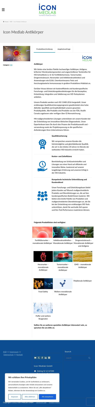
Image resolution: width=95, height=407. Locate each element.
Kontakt (19, 355)
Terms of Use (41, 402)
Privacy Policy (54, 402)
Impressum (14, 352)
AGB (5, 352)
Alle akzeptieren (47, 397)
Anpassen (14, 397)
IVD (11, 65)
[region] (32, 387)
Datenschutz (8, 355)
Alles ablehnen (30, 397)
